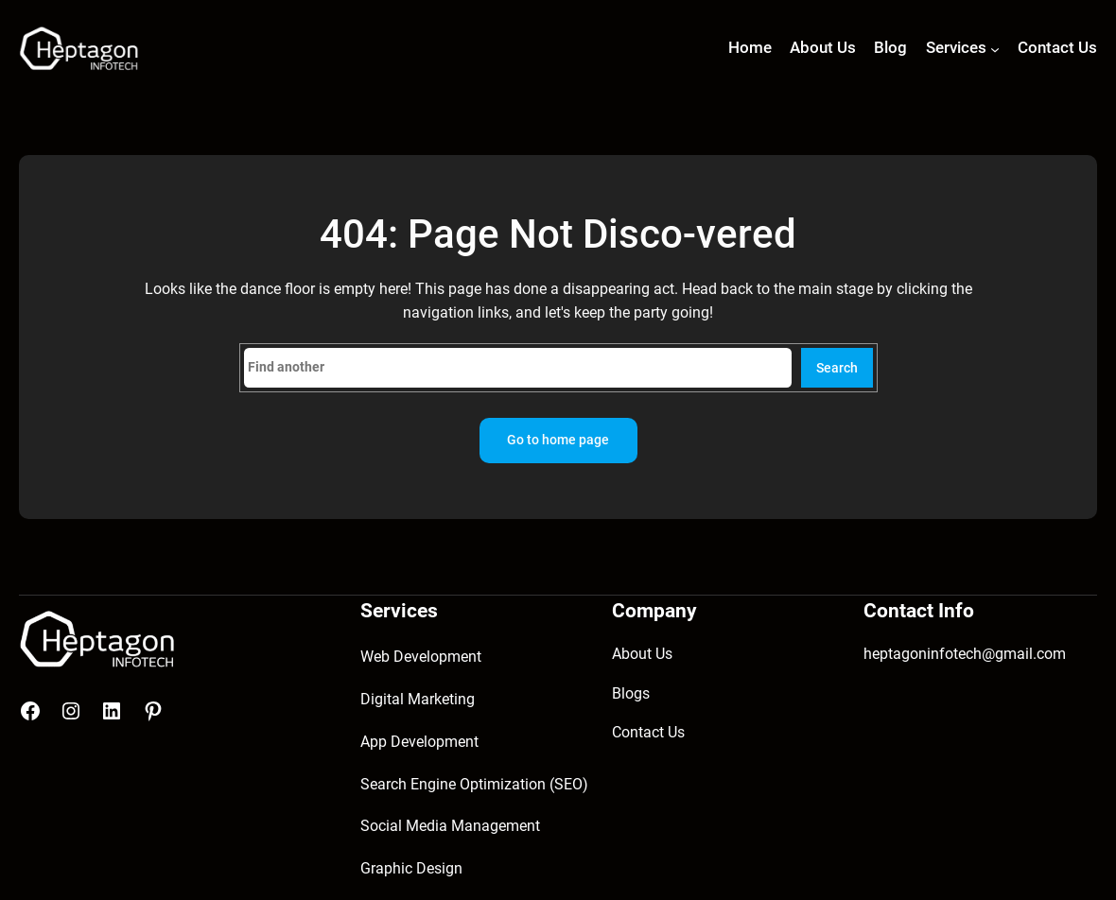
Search (837, 368)
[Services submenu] (995, 49)
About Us (642, 654)
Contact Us (648, 732)
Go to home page (558, 440)
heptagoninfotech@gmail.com (964, 654)
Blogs (631, 693)
